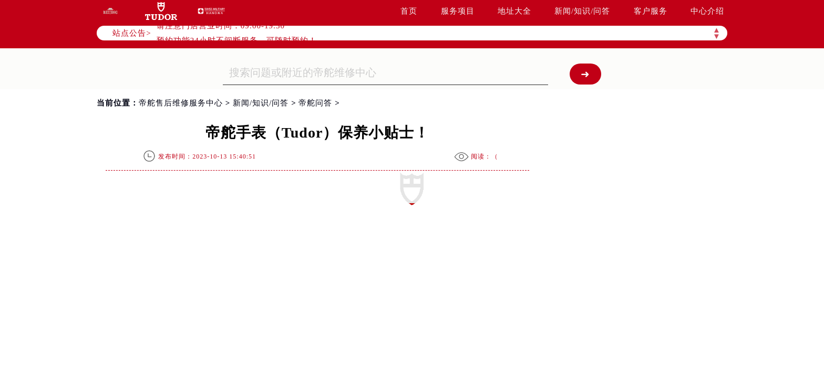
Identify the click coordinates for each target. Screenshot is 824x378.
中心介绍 (707, 11)
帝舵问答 (315, 103)
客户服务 (650, 11)
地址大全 (514, 11)
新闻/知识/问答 (582, 11)
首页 (408, 11)
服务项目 (458, 11)
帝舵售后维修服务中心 (181, 103)
